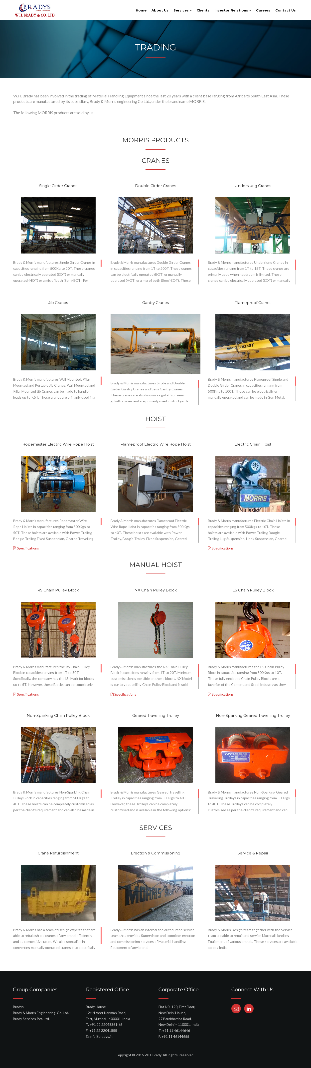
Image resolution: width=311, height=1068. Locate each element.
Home (141, 10)
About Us (160, 10)
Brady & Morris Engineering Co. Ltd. (41, 1013)
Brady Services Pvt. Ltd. (31, 1019)
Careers (263, 10)
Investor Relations (232, 10)
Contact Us (285, 10)
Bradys (18, 1007)
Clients (203, 10)
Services (182, 10)
